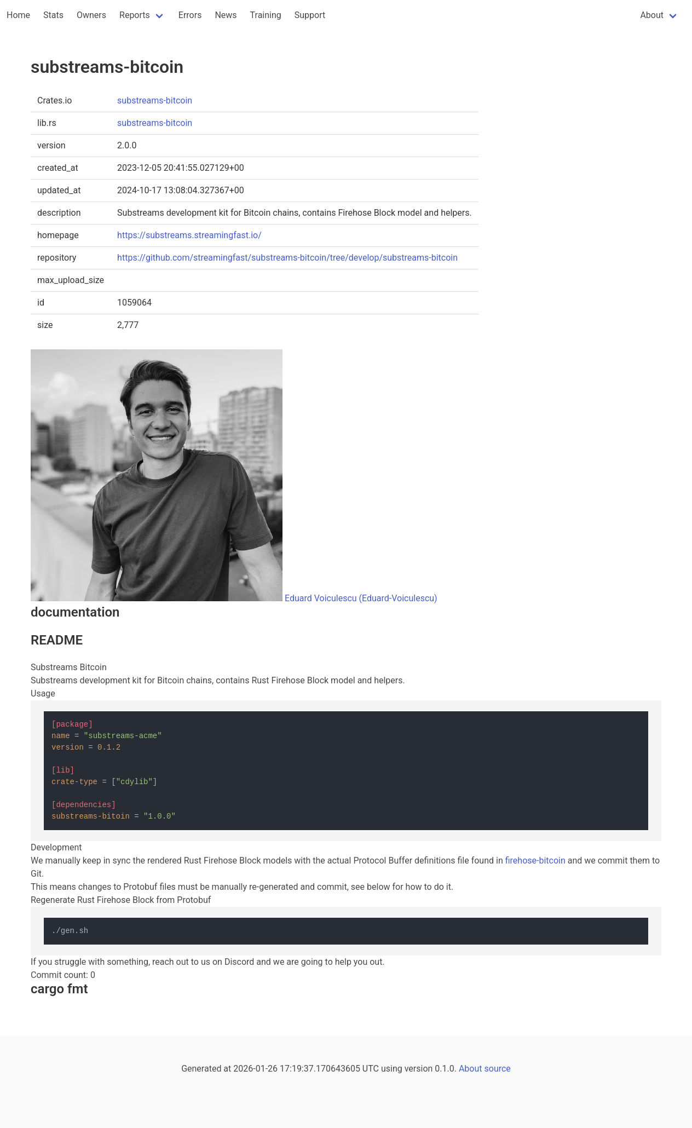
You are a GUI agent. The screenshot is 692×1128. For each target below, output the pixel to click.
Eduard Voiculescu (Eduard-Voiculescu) (361, 598)
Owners (91, 15)
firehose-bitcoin (535, 860)
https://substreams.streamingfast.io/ (189, 235)
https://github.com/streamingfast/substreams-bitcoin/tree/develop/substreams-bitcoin (287, 257)
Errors (190, 15)
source (498, 1068)
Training (265, 15)
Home (18, 15)
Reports (134, 15)
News (226, 15)
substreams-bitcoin (154, 100)
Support (310, 15)
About (652, 15)
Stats (53, 15)
